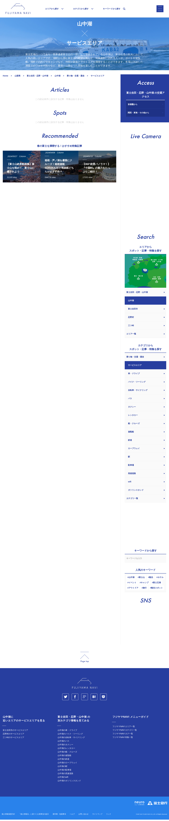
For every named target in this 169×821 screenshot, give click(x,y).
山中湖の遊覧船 (64, 757)
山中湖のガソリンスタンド (69, 783)
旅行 (145, 590)
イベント (132, 584)
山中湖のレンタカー (66, 750)
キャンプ (145, 584)
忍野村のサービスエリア (13, 736)
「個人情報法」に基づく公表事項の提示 (34, 816)
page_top (84, 659)
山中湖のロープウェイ (67, 765)
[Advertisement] (59, 212)
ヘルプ (72, 816)
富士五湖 (157, 584)
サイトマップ (97, 816)
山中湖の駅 (62, 768)
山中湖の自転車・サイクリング (71, 739)
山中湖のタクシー (65, 746)
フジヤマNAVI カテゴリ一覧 (124, 732)
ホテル (160, 579)
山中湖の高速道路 (65, 775)
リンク (108, 816)
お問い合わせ (83, 816)
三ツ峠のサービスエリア (13, 739)
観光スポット (157, 590)
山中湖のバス (63, 743)
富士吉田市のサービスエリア (15, 732)
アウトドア (133, 590)
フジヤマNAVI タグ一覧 (122, 736)
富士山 (142, 579)
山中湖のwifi (63, 779)
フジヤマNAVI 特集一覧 (122, 739)
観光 (151, 579)
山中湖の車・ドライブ (67, 732)
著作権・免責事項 (59, 816)
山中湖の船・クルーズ (67, 754)
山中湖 (131, 579)
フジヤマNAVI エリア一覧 (123, 728)
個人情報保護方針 (8, 816)
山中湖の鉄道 (63, 761)
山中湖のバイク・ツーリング (70, 736)
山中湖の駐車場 (64, 772)
